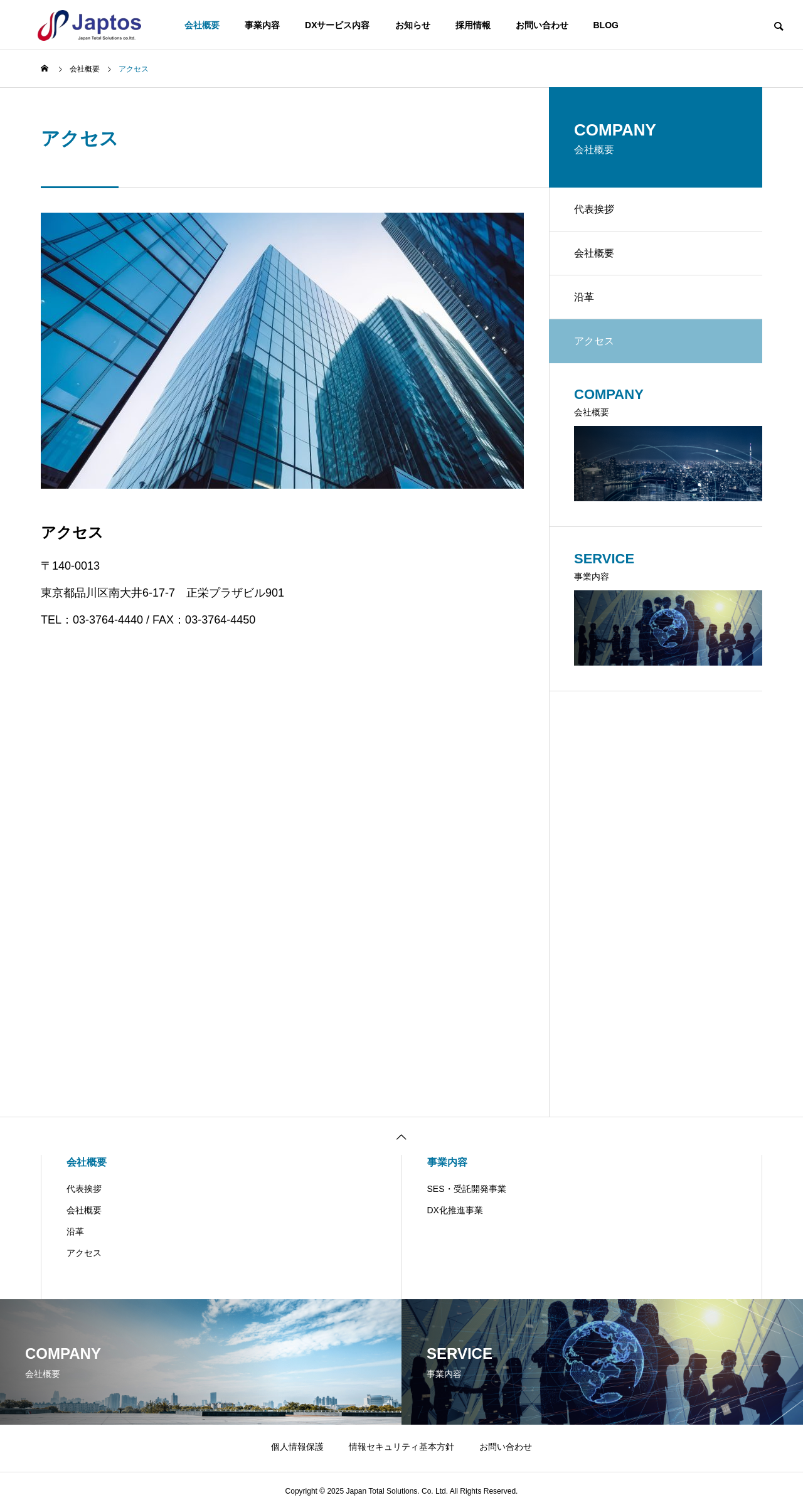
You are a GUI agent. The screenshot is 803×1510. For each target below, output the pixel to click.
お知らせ (412, 25)
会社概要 (202, 25)
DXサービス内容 (337, 25)
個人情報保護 (297, 1447)
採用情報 (473, 25)
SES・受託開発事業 (466, 1189)
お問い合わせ (542, 25)
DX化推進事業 (455, 1210)
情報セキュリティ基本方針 (401, 1447)
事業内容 (262, 25)
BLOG (606, 25)
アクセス (84, 1253)
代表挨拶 (594, 209)
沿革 (584, 297)
